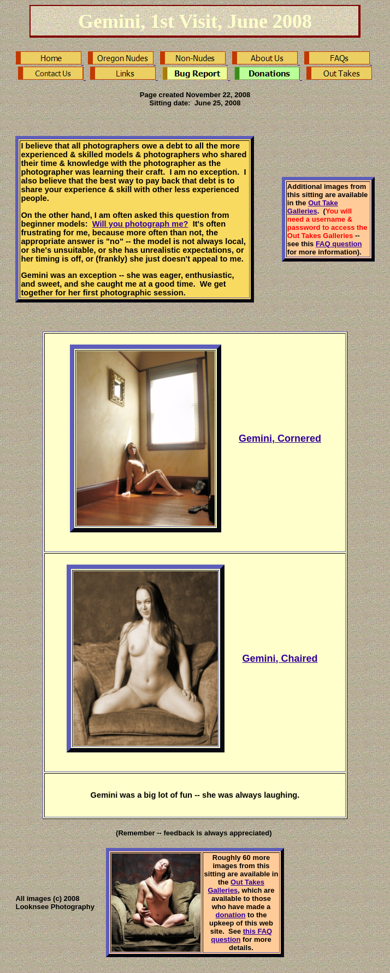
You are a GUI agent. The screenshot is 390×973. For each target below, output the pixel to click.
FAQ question (339, 244)
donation (231, 915)
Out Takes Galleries (236, 886)
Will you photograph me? (140, 223)
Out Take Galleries (312, 207)
